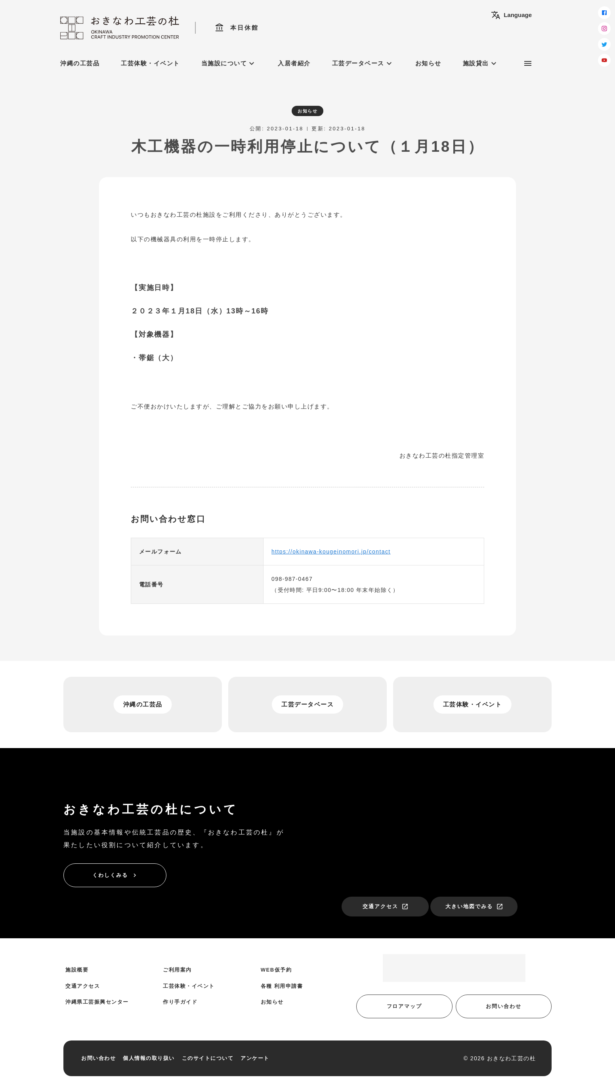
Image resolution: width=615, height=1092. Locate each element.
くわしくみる (115, 875)
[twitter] (604, 44)
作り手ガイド (180, 1002)
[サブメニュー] (528, 63)
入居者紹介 (294, 63)
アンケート (255, 1058)
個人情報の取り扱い (149, 1058)
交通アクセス (386, 906)
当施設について (229, 63)
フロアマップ (404, 1006)
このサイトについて (208, 1058)
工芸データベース (363, 63)
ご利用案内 (177, 970)
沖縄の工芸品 (79, 63)
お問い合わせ (503, 1006)
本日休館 (237, 27)
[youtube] (604, 60)
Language (511, 15)
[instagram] (604, 28)
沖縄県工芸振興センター (97, 1002)
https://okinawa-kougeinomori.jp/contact (331, 551)
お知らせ (428, 63)
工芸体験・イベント (150, 63)
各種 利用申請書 (282, 986)
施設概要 (76, 970)
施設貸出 (480, 63)
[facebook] (604, 12)
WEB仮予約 (276, 970)
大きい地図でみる (474, 906)
